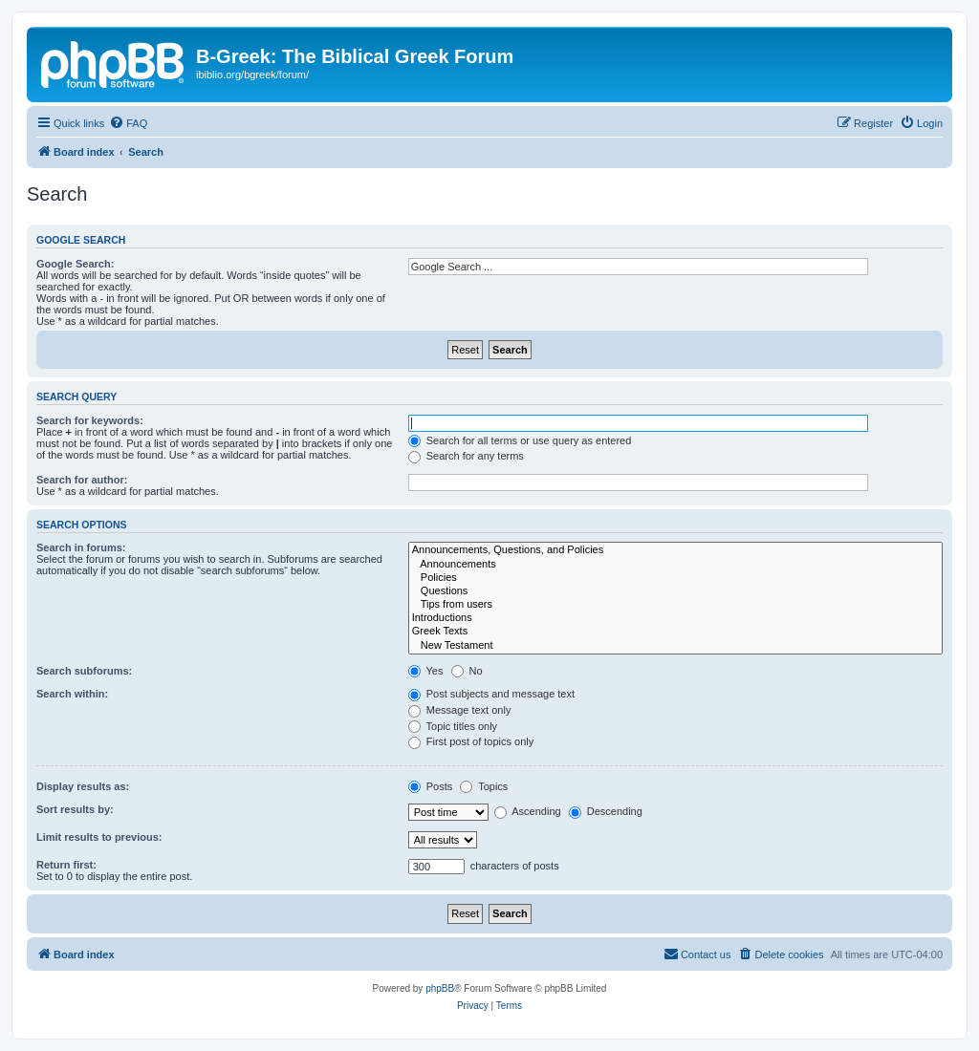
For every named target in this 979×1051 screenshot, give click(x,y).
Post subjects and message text (491, 693)
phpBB (439, 988)
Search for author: (81, 479)
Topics (484, 786)
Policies (675, 578)
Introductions (675, 618)
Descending (605, 811)
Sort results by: (75, 809)
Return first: (66, 864)
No (467, 670)
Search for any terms (466, 455)
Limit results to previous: (99, 837)
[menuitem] (128, 123)
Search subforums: (84, 670)
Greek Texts (675, 631)
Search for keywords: (89, 420)
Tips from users (675, 604)
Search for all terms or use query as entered (520, 440)
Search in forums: (81, 547)
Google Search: (75, 263)
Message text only (459, 710)
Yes (426, 670)
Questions (675, 591)
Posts (430, 786)
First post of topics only (471, 741)
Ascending (527, 811)
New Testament (675, 646)
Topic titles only (452, 726)
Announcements (675, 564)
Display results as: (82, 786)
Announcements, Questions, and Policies (675, 550)
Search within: (72, 693)
